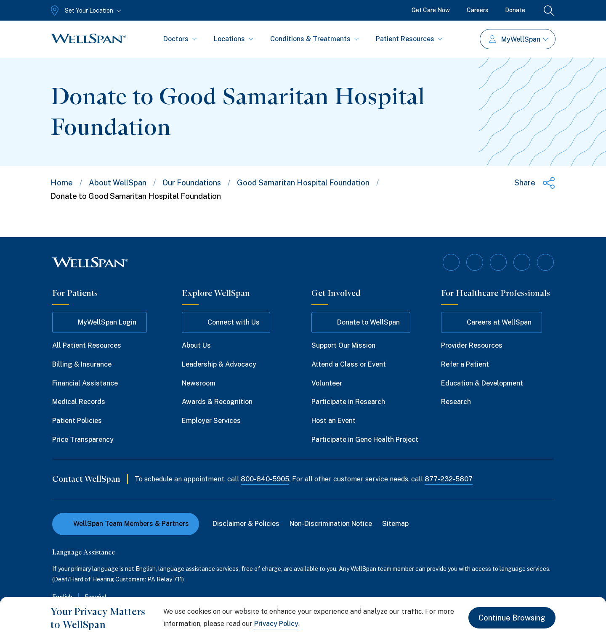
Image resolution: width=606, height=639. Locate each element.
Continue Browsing (511, 617)
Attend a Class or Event (348, 364)
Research (456, 402)
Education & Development (482, 383)
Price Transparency (83, 440)
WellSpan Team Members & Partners (125, 524)
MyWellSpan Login (99, 322)
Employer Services (211, 421)
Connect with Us (226, 322)
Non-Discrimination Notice (331, 524)
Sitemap (395, 524)
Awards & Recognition (217, 402)
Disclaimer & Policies (246, 524)
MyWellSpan (519, 39)
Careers (477, 10)
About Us (196, 345)
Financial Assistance (85, 383)
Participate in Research (348, 402)
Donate (515, 10)
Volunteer (326, 383)
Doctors (180, 39)
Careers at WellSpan (492, 322)
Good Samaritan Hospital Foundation (303, 182)
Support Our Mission (343, 345)
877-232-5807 (449, 479)
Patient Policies (77, 421)
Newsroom (198, 383)
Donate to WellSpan (361, 322)
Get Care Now (431, 10)
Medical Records (78, 402)
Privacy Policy (276, 624)
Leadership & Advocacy (219, 364)
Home (61, 182)
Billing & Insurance (82, 364)
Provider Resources (471, 345)
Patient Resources (409, 39)
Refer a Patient (465, 364)
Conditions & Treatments (314, 39)
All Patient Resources (86, 345)
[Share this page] (535, 183)
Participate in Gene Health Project (364, 440)
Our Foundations (191, 182)
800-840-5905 (265, 479)
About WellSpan (117, 182)
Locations (233, 39)
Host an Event (333, 421)
